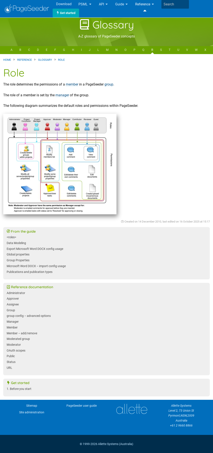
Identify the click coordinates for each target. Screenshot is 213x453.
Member (12, 327)
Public (11, 356)
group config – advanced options (29, 316)
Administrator (16, 293)
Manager (13, 322)
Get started (65, 13)
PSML (85, 4)
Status (11, 362)
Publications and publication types (29, 272)
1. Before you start (19, 389)
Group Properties (18, 260)
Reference (145, 4)
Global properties (18, 254)
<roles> (11, 237)
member (72, 84)
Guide (121, 4)
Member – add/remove (22, 333)
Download (64, 4)
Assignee (13, 304)
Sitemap (31, 406)
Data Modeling (16, 243)
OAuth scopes (16, 350)
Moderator (14, 345)
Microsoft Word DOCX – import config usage (36, 266)
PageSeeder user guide (81, 406)
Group (11, 310)
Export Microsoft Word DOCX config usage (35, 249)
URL (9, 368)
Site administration (31, 412)
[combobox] (175, 4)
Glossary (106, 24)
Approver (13, 298)
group (108, 84)
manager (62, 95)
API (103, 4)
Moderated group (18, 339)
